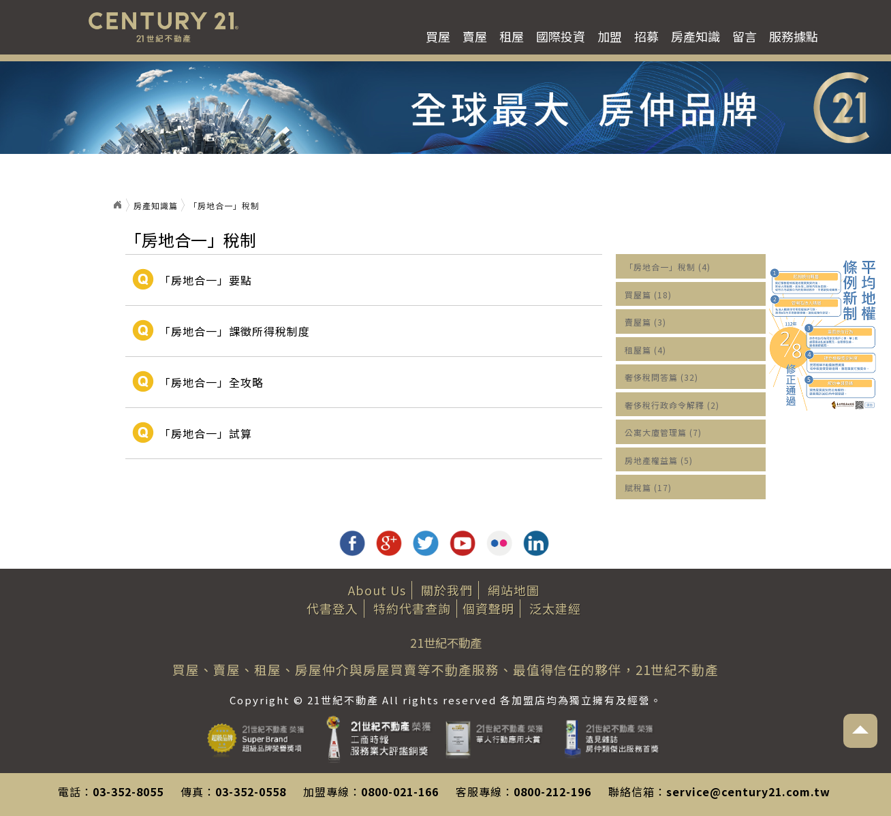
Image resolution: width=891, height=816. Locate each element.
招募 (646, 36)
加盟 (609, 36)
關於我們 (447, 590)
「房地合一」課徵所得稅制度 (234, 331)
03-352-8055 (128, 791)
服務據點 (793, 36)
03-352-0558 (250, 791)
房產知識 (695, 36)
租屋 (511, 36)
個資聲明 (488, 608)
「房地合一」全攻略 (211, 382)
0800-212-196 (552, 791)
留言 (744, 36)
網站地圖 (514, 590)
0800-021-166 (400, 791)
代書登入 (332, 608)
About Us (377, 590)
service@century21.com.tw (748, 791)
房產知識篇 (156, 205)
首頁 (117, 205)
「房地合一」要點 (205, 280)
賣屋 (475, 36)
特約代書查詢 (412, 608)
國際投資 (560, 36)
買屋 (438, 36)
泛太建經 (555, 608)
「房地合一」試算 (205, 433)
